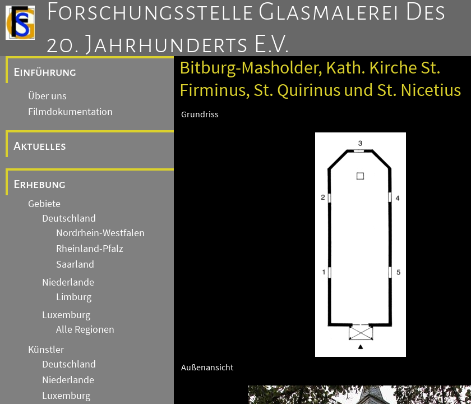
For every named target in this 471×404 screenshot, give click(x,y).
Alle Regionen (85, 329)
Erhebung (39, 184)
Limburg (73, 297)
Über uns (47, 96)
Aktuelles (39, 146)
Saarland (75, 264)
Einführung (44, 72)
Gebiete (44, 204)
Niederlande (68, 282)
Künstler (46, 349)
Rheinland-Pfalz (89, 248)
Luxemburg (66, 315)
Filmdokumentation (70, 111)
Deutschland (69, 218)
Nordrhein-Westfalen (100, 233)
